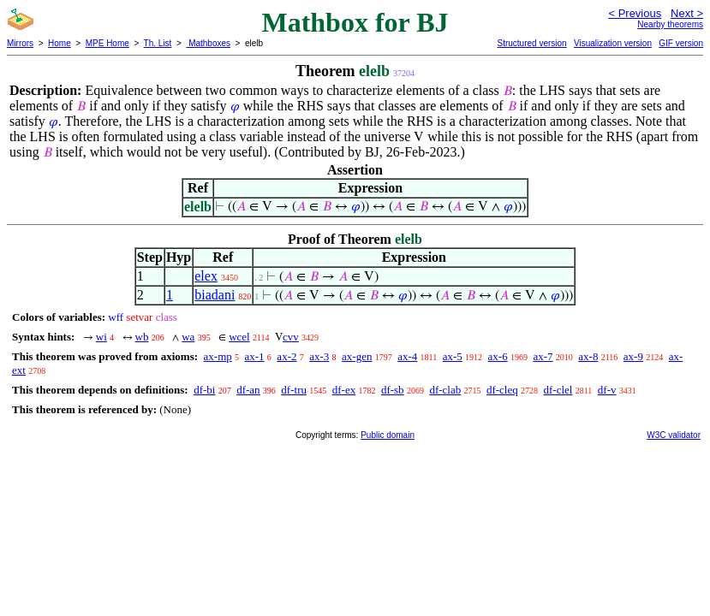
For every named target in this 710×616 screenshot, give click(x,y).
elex (206, 276)
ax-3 (319, 356)
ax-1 (255, 356)
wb (142, 336)
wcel (239, 336)
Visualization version (613, 43)
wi (101, 336)
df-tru (294, 389)
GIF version (681, 43)
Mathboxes (208, 43)
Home (59, 43)
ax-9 (633, 356)
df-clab (445, 389)
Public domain (388, 435)
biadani (214, 294)
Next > (687, 13)
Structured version (531, 43)
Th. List (158, 43)
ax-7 (542, 356)
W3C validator (674, 435)
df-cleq (502, 389)
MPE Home (107, 43)
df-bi (204, 389)
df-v (607, 389)
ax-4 (407, 356)
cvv (291, 336)
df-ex (343, 389)
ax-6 (498, 356)
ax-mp (218, 356)
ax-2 (286, 356)
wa (188, 336)
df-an (248, 389)
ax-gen (357, 356)
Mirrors (20, 43)
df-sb (392, 389)
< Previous (634, 13)
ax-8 (588, 356)
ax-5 (452, 356)
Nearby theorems (670, 24)
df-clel (558, 389)
